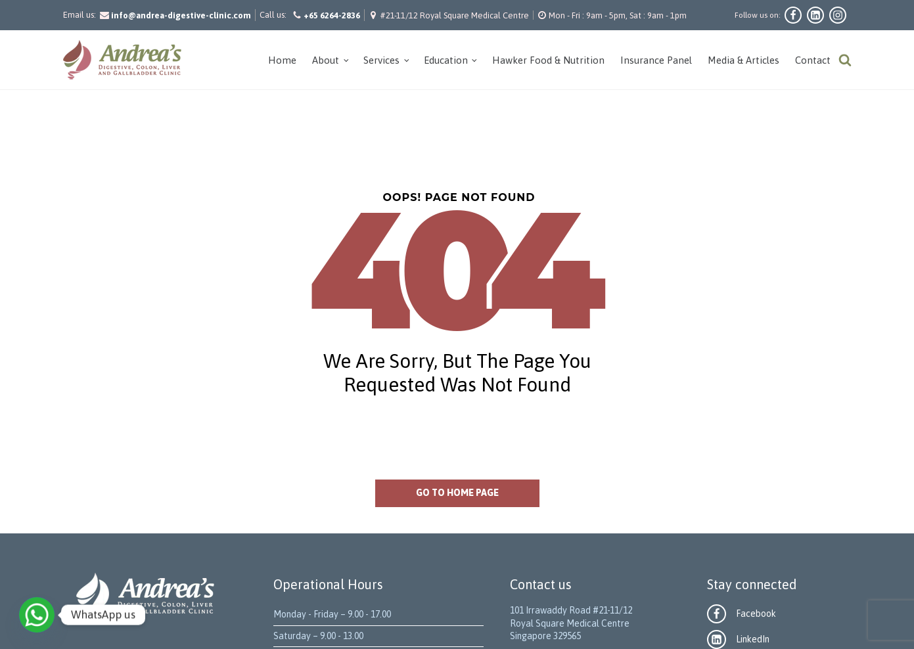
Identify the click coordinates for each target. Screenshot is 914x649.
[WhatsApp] (37, 615)
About (325, 60)
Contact (813, 60)
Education (446, 60)
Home (282, 60)
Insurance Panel (656, 60)
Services (381, 60)
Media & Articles (743, 60)
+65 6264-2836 (332, 15)
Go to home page (457, 492)
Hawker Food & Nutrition (548, 60)
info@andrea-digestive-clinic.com (181, 15)
